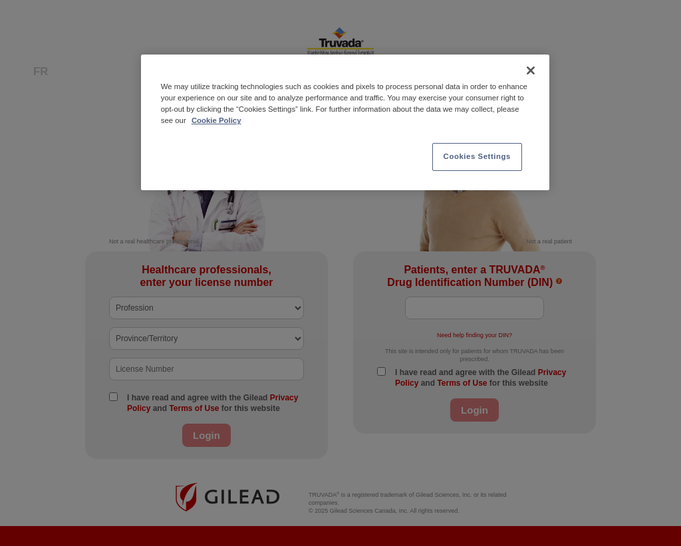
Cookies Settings (477, 156)
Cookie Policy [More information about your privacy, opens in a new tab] (216, 120)
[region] (345, 122)
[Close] (530, 70)
